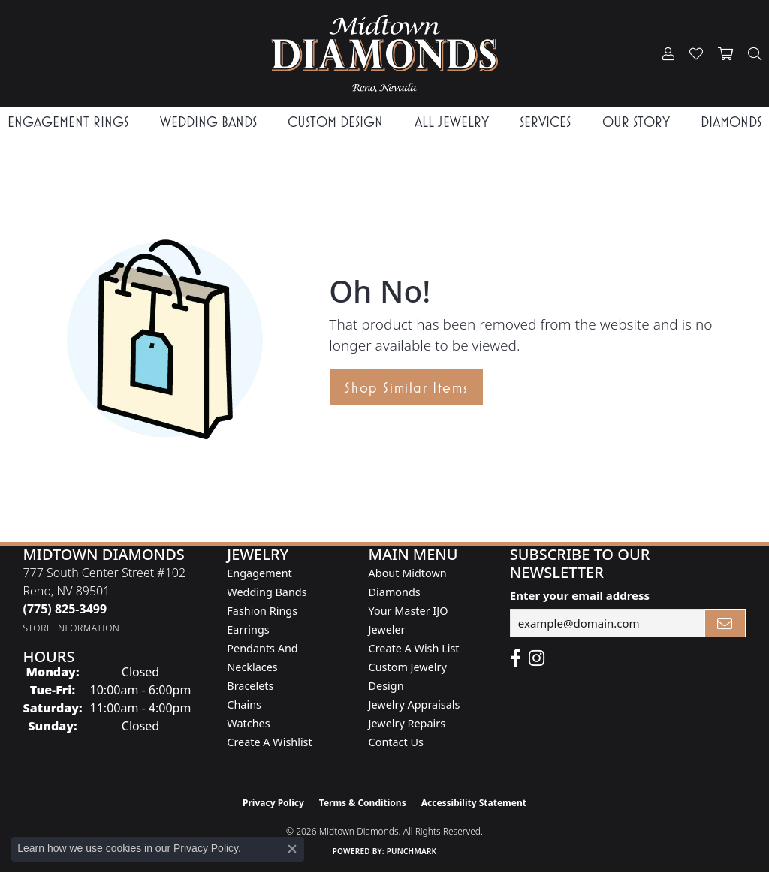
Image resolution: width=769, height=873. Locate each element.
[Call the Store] (65, 609)
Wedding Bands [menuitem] (266, 592)
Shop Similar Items (406, 387)
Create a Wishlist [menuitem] (269, 742)
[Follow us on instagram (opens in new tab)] (536, 658)
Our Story (636, 122)
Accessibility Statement (473, 802)
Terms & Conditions (362, 802)
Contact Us (396, 742)
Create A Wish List (414, 648)
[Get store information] (71, 628)
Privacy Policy (273, 802)
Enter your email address (580, 595)
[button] (668, 54)
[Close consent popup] (292, 848)
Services (545, 122)
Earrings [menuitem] (248, 629)
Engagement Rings (68, 122)
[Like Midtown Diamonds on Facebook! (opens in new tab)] (515, 658)
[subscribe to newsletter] (725, 623)
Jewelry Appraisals (414, 704)
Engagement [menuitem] (259, 573)
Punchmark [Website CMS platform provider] (412, 851)
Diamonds (731, 122)
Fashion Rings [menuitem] (262, 611)
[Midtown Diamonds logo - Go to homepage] (385, 53)
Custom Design (335, 122)
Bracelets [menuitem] (250, 686)
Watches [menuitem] (248, 723)
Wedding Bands (208, 122)
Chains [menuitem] (244, 704)
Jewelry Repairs (407, 723)
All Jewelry (452, 122)
